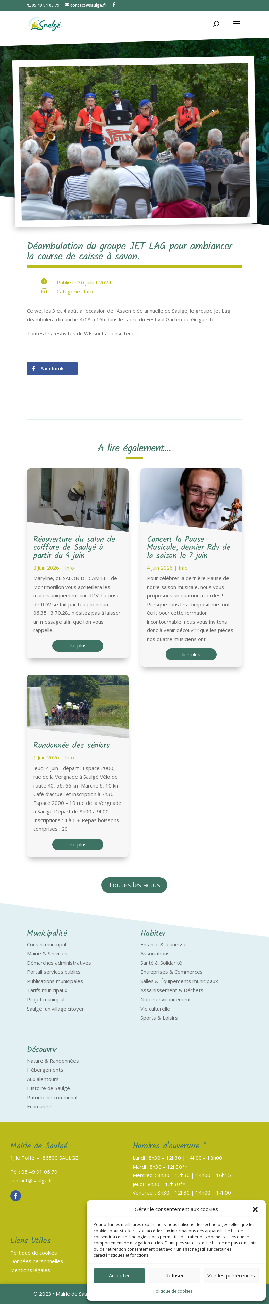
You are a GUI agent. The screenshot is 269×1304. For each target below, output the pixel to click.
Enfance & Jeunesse (163, 944)
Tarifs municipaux (47, 990)
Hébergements (45, 1069)
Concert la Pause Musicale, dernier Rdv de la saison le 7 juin (189, 547)
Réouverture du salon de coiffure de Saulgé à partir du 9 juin (74, 547)
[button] (255, 1209)
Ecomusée (39, 1106)
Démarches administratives (59, 962)
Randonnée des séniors (71, 745)
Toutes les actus (134, 885)
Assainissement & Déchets (171, 990)
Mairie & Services (47, 953)
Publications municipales (55, 981)
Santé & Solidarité (161, 962)
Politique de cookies (172, 1291)
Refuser (174, 1275)
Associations (155, 953)
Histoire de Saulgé (48, 1088)
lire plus (78, 645)
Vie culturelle (155, 1008)
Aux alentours (43, 1079)
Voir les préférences (231, 1275)
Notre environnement (165, 999)
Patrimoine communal (52, 1097)
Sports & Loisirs (159, 1017)
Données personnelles (36, 1261)
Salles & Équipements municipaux (179, 981)
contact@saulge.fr (31, 1180)
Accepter (119, 1275)
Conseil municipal (46, 944)
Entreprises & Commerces (171, 971)
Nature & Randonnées (53, 1060)
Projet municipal (45, 999)
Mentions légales (30, 1270)
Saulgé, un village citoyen (56, 1008)
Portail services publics (54, 971)
